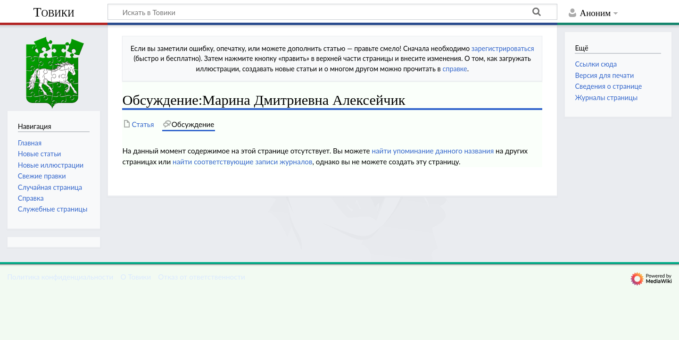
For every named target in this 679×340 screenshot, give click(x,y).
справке (454, 69)
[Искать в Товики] (332, 11)
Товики (53, 12)
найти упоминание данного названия (433, 150)
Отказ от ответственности (201, 276)
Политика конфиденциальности (60, 276)
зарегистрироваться (503, 48)
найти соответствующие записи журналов (242, 161)
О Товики (135, 276)
